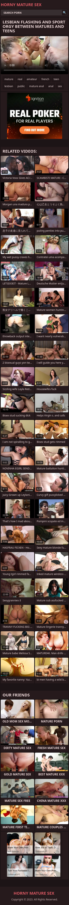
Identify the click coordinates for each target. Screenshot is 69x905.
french (45, 79)
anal (50, 86)
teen (56, 79)
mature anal (36, 86)
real (20, 79)
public (21, 86)
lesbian (8, 86)
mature (8, 79)
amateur (32, 79)
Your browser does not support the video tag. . (34, 55)
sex (60, 86)
